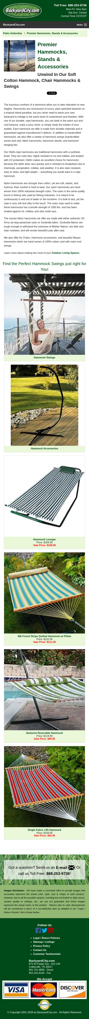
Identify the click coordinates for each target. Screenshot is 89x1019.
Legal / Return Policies (46, 938)
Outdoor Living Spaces (65, 253)
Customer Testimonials (47, 954)
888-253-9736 (77, 5)
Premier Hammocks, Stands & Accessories (52, 33)
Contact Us (39, 950)
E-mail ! (65, 867)
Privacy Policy (41, 946)
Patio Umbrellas (12, 33)
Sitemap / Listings (44, 942)
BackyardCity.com (14, 24)
